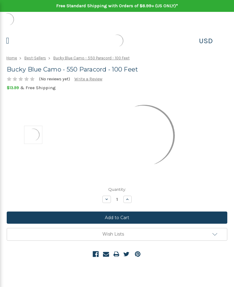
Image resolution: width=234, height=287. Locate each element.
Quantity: (117, 189)
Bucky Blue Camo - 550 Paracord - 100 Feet (91, 58)
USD (206, 41)
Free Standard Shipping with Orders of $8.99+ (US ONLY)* (117, 6)
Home (11, 58)
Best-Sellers (35, 58)
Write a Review (88, 79)
